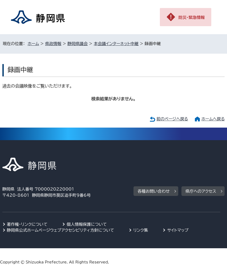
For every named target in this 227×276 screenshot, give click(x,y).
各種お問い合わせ (153, 191)
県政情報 (53, 44)
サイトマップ (177, 230)
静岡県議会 (77, 44)
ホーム (33, 44)
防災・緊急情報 (192, 17)
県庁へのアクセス (200, 191)
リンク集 (140, 230)
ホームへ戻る (213, 119)
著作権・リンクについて (27, 224)
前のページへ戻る (172, 119)
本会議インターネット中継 (116, 44)
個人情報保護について (87, 224)
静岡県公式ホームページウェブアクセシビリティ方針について (60, 230)
